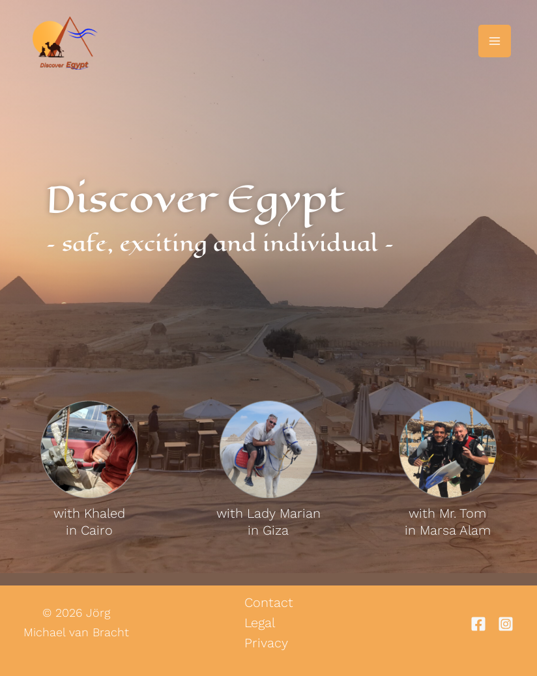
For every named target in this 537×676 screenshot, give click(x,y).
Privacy (266, 641)
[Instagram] (505, 623)
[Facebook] (478, 623)
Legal (259, 622)
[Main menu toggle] (494, 41)
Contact (268, 602)
